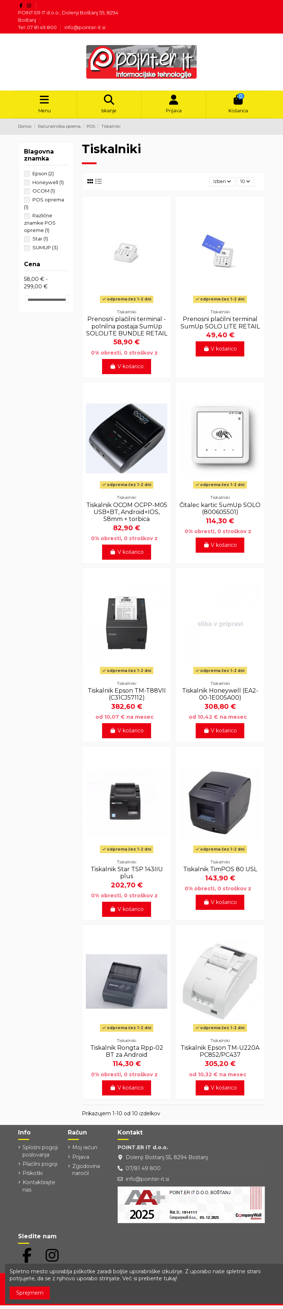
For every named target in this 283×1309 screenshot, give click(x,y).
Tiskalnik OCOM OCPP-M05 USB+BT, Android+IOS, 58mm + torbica (126, 515)
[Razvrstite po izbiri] (217, 185)
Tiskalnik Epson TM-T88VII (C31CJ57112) (127, 698)
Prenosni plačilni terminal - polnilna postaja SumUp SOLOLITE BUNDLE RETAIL (126, 330)
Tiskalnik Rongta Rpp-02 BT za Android (126, 1055)
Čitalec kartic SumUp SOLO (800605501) (220, 512)
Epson (43, 176)
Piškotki (32, 1177)
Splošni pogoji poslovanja (40, 1155)
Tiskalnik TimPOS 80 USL (220, 872)
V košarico (126, 370)
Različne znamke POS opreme (40, 225)
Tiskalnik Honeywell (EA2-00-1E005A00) (220, 698)
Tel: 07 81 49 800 (38, 27)
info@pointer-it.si (84, 27)
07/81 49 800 (143, 1172)
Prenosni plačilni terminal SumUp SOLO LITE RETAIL (220, 327)
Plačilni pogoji (39, 1167)
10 (244, 185)
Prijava (80, 1160)
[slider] (26, 302)
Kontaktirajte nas (38, 1190)
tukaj (170, 1278)
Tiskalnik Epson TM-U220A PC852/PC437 (220, 1055)
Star (40, 241)
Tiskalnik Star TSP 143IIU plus (127, 876)
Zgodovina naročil (86, 1173)
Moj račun (84, 1151)
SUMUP (45, 250)
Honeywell (48, 184)
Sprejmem (29, 1292)
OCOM (43, 193)
